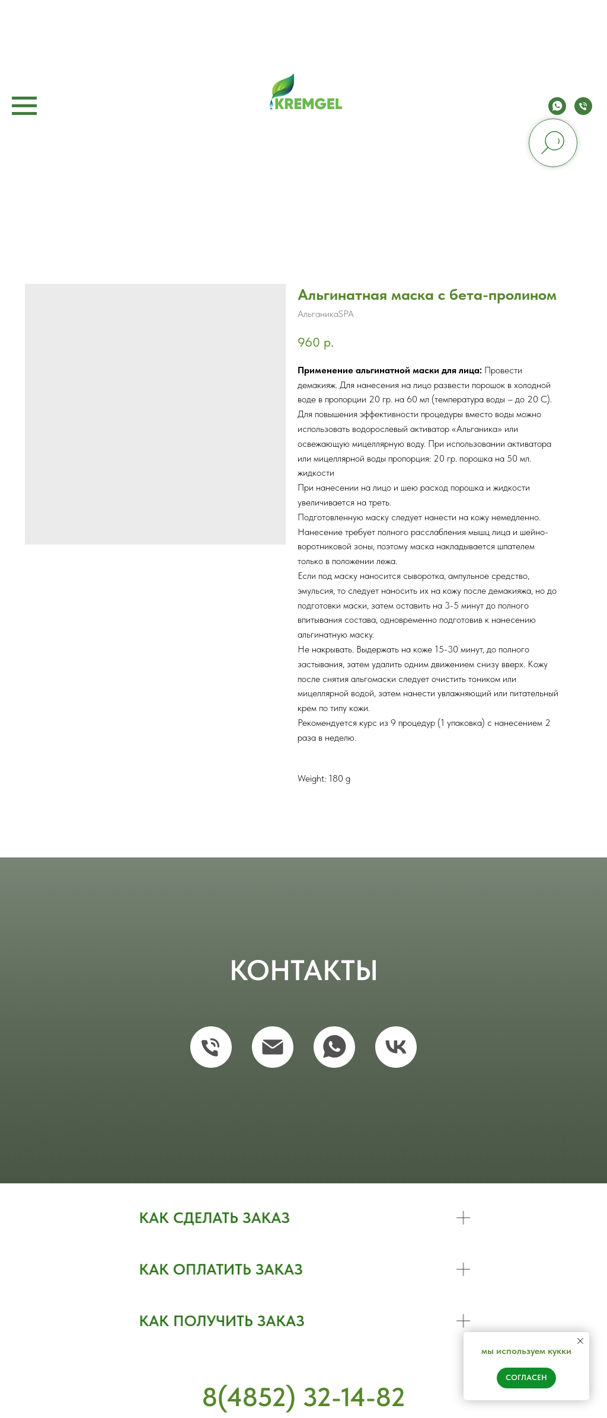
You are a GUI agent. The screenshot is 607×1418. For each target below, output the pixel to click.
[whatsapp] (557, 112)
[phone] (583, 112)
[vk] (396, 1047)
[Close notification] (580, 1341)
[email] (272, 1047)
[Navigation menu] (24, 106)
